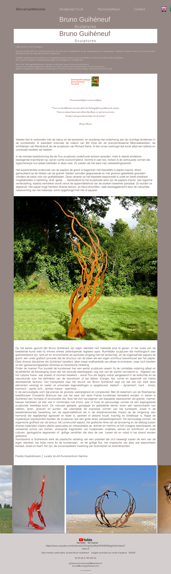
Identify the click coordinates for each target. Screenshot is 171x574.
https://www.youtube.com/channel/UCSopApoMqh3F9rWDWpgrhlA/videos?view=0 (85, 547)
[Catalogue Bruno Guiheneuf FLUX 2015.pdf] (95, 81)
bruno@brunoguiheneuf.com (85, 566)
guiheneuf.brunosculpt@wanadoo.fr (85, 563)
